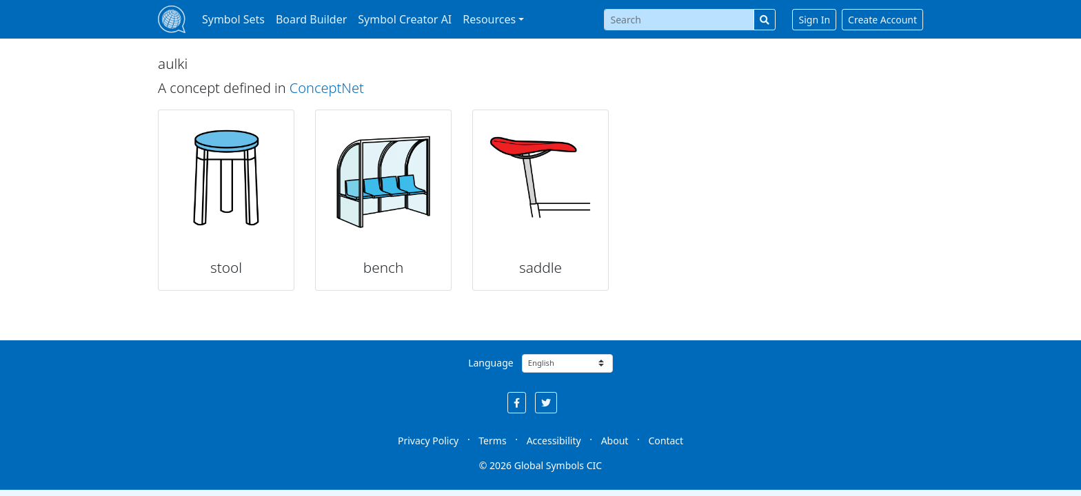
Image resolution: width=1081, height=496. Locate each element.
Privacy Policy (428, 440)
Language (490, 362)
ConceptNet (327, 88)
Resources (489, 19)
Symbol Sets (233, 19)
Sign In (814, 19)
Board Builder (311, 19)
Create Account (882, 19)
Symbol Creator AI (405, 19)
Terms (492, 440)
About (615, 440)
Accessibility (554, 440)
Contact (665, 440)
